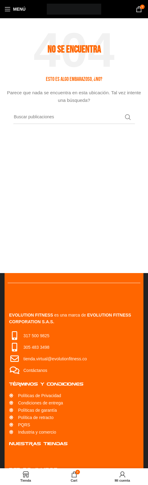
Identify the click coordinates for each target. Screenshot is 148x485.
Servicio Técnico (34, 456)
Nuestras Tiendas (38, 443)
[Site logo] (74, 8)
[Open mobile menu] (15, 9)
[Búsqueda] (74, 117)
